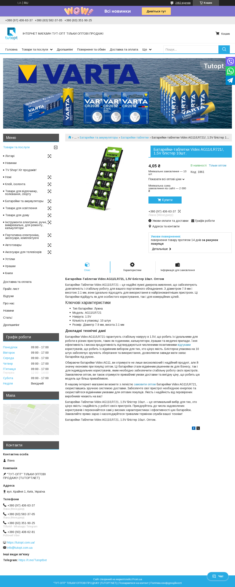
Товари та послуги (35, 49)
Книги (9, 273)
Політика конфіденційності (166, 583)
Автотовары (13, 245)
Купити (167, 200)
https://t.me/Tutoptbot (33, 560)
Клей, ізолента (15, 184)
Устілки (10, 259)
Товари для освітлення (21, 208)
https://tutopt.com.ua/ (21, 542)
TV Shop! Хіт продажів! (20, 170)
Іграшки (10, 266)
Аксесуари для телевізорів (23, 252)
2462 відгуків (183, 2)
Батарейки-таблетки (135, 137)
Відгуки (8, 296)
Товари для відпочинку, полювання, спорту (21, 192)
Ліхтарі (9, 156)
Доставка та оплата (124, 49)
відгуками (184, 344)
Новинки (11, 163)
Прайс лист (11, 288)
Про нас (8, 303)
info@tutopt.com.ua (20, 547)
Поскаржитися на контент (133, 583)
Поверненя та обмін (91, 49)
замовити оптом (145, 384)
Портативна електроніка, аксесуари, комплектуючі (22, 236)
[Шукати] (224, 49)
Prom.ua (137, 579)
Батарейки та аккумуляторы (99, 137)
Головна (11, 49)
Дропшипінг (65, 49)
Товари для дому (17, 215)
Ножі (8, 177)
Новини (8, 310)
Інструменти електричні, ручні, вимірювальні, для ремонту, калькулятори (26, 225)
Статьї (7, 317)
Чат (217, 576)
